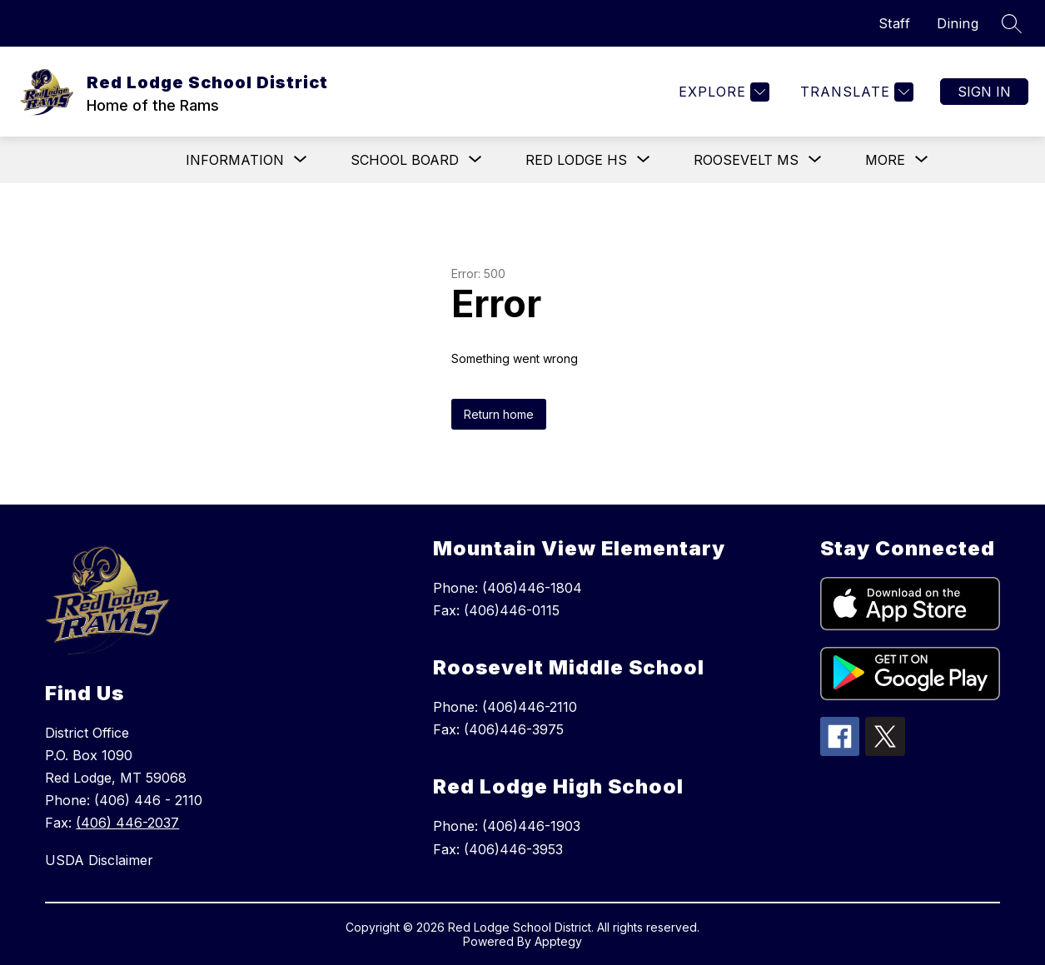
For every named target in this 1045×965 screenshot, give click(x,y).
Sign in (984, 91)
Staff (894, 23)
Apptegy (558, 941)
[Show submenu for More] (885, 160)
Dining (957, 23)
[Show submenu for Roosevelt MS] (746, 160)
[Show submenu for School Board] (405, 160)
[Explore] (721, 92)
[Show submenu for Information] (235, 160)
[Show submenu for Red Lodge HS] (576, 160)
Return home (499, 414)
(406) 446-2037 (127, 822)
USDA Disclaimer (99, 860)
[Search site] (1012, 23)
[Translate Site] (854, 92)
